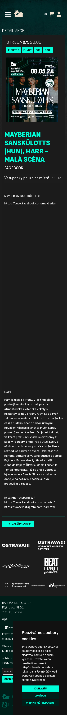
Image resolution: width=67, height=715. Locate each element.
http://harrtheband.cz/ (19, 498)
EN (45, 14)
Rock (48, 50)
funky (27, 50)
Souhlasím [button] (40, 688)
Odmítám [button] (40, 695)
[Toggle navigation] (8, 14)
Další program (22, 523)
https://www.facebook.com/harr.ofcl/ (29, 502)
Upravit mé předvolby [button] (40, 702)
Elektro (13, 50)
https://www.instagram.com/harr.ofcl (29, 507)
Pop (38, 50)
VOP (4, 619)
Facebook (13, 168)
